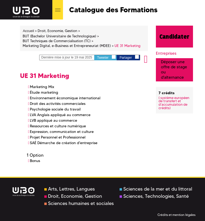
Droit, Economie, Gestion (73, 196)
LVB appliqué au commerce (53, 120)
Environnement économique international (65, 98)
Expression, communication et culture (62, 131)
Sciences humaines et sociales (79, 203)
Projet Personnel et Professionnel (57, 137)
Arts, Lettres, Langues (69, 189)
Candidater (174, 37)
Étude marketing (44, 92)
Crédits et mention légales (176, 215)
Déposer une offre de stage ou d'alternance (174, 70)
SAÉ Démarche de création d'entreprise (63, 142)
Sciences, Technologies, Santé (154, 196)
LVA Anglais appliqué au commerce (60, 114)
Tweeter (106, 57)
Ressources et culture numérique (58, 126)
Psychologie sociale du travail (55, 109)
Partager (129, 57)
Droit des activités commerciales (57, 103)
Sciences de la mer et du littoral (156, 189)
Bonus (35, 160)
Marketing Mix (42, 86)
